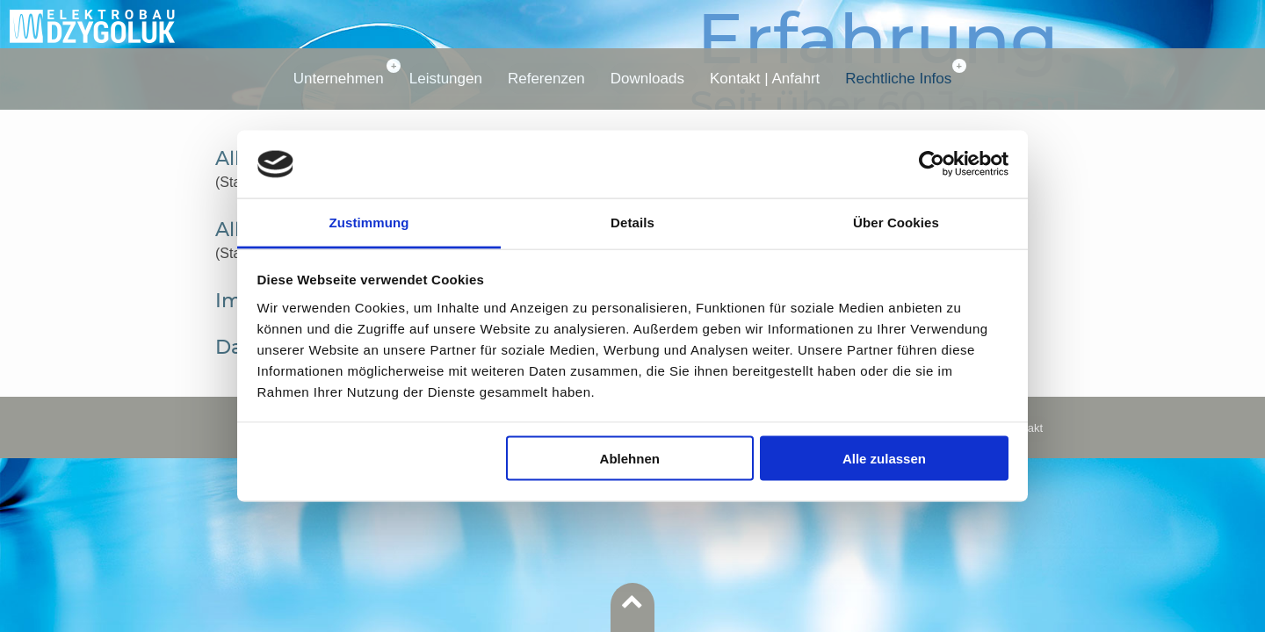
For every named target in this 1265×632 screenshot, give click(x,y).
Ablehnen (630, 458)
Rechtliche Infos (898, 78)
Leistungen (445, 78)
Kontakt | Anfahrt (765, 78)
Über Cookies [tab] (896, 221)
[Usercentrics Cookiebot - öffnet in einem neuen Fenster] (931, 164)
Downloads (647, 78)
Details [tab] (632, 221)
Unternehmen (338, 78)
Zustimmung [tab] (369, 221)
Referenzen (546, 78)
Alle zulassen (884, 458)
